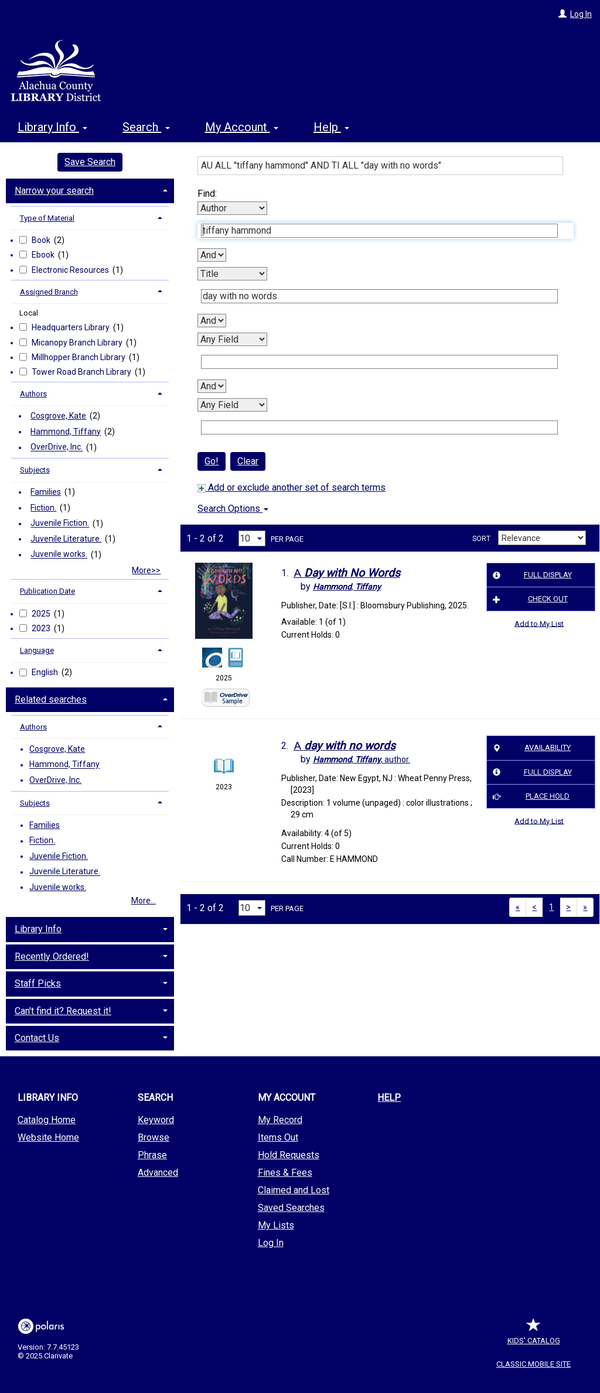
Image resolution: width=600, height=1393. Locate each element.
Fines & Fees (285, 1172)
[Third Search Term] (379, 362)
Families (45, 492)
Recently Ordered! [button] (52, 956)
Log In (581, 14)
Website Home (48, 1137)
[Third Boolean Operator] (211, 386)
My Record (280, 1119)
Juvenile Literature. (65, 538)
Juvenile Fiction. (59, 523)
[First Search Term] (379, 231)
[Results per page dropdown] (251, 538)
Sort (481, 539)
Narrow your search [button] (54, 190)
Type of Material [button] (47, 218)
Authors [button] (33, 393)
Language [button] (37, 650)
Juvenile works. (58, 554)
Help (389, 1097)
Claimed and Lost (293, 1190)
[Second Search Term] (379, 296)
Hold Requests (288, 1155)
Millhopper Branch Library (79, 357)
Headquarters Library (71, 327)
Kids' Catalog (533, 1334)
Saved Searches (291, 1207)
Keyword (156, 1119)
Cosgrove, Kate (58, 415)
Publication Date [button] (47, 591)
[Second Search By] (232, 273)
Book (42, 240)
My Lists (276, 1225)
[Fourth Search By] (232, 405)
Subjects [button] (35, 470)
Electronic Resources (71, 270)
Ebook (44, 254)
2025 (42, 613)
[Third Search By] (232, 339)
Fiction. (43, 507)
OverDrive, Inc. (56, 447)
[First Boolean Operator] (211, 255)
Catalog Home (47, 1119)
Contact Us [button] (37, 1037)
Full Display (530, 575)
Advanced (158, 1172)
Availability (530, 748)
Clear (247, 461)
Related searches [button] (51, 699)
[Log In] (562, 14)
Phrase (152, 1155)
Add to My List (539, 623)
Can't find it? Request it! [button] (63, 1010)
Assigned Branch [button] (49, 292)
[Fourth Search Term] (379, 427)
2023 (42, 628)
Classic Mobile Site (533, 1364)
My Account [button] (241, 127)
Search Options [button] (232, 508)
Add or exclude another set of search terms (291, 487)
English (46, 672)
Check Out (528, 599)
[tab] (90, 189)
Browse (153, 1137)
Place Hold (529, 796)
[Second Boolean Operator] (211, 320)
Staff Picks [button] (38, 983)
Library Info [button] (52, 127)
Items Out (278, 1137)
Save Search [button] (89, 161)
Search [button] (145, 127)
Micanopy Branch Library (78, 342)
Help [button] (331, 127)
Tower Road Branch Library (82, 372)
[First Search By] (232, 208)
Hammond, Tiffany (65, 431)
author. (361, 759)
